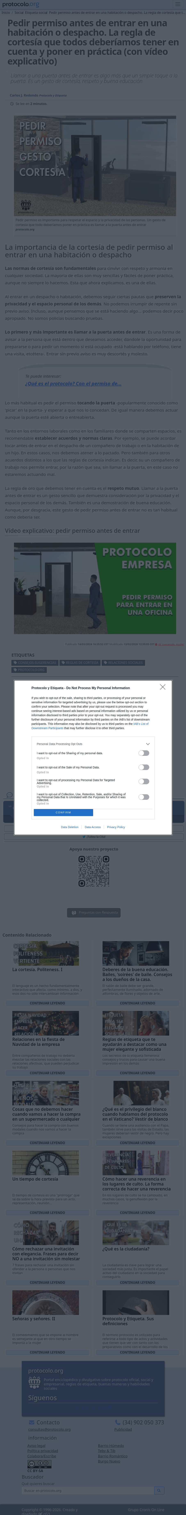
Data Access (93, 827)
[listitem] (93, 744)
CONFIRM (63, 812)
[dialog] (93, 757)
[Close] (164, 688)
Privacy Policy (116, 827)
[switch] (144, 753)
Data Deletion (70, 827)
